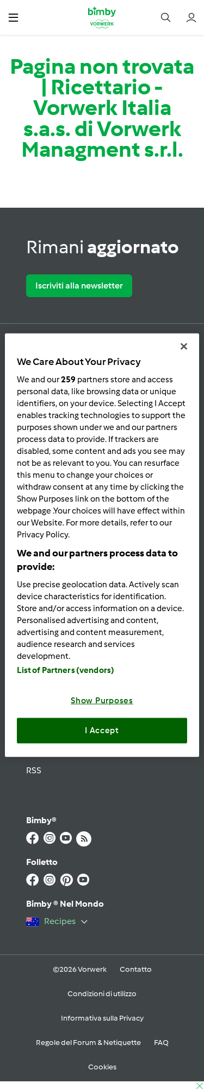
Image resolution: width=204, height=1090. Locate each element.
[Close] (184, 346)
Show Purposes (102, 700)
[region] (102, 545)
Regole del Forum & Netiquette (88, 1042)
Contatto (136, 969)
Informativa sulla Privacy (102, 1018)
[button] (13, 17)
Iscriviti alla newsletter (79, 285)
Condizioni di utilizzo (102, 993)
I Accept (102, 730)
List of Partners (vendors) (65, 670)
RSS (33, 770)
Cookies (102, 1067)
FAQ (161, 1042)
